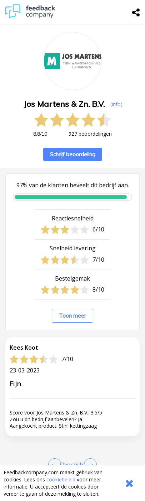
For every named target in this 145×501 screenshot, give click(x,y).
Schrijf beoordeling (72, 154)
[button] (72, 457)
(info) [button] (116, 104)
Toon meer (72, 315)
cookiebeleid (60, 479)
